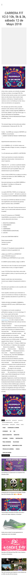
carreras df (16, 422)
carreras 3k (14, 420)
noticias (17, 424)
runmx (22, 424)
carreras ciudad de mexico (7, 422)
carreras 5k (20, 420)
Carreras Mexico (5, 424)
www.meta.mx (5, 320)
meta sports (12, 424)
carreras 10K (8, 420)
